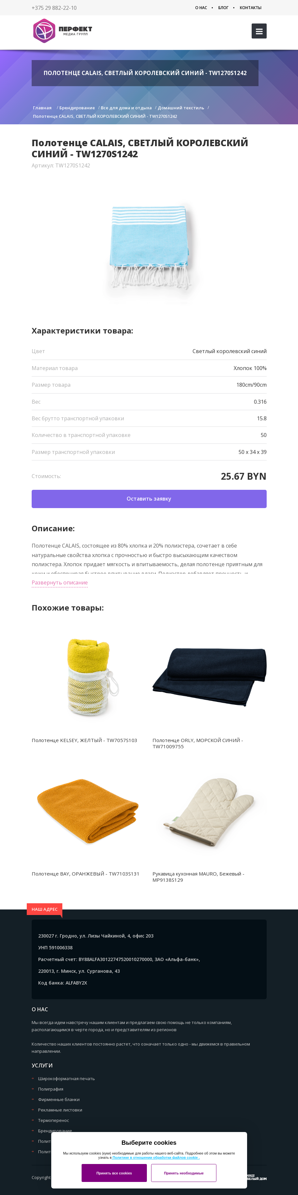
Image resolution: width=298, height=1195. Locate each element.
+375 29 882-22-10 (54, 7)
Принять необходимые (184, 1173)
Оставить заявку (149, 498)
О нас (201, 7)
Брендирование (55, 1131)
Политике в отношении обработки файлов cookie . (156, 1157)
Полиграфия (50, 1089)
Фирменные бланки (59, 1099)
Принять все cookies (114, 1173)
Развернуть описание (60, 582)
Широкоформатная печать (66, 1078)
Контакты (250, 7)
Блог (223, 7)
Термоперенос (53, 1120)
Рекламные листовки (60, 1110)
